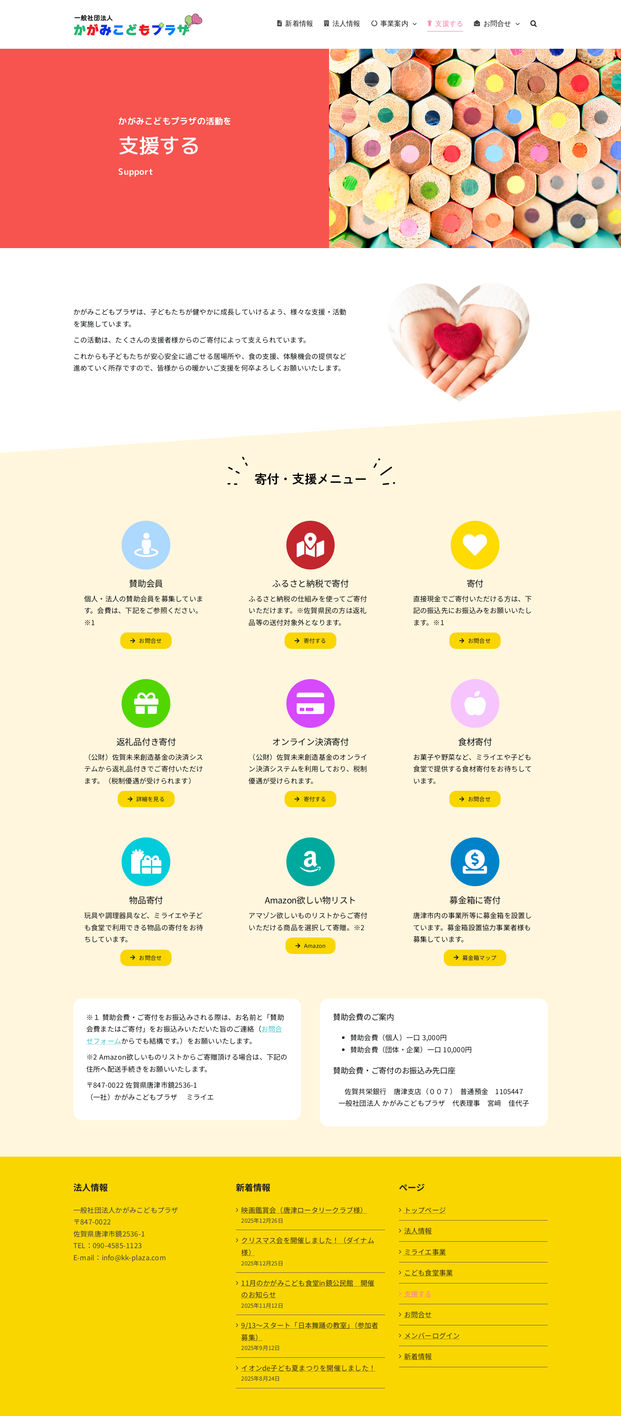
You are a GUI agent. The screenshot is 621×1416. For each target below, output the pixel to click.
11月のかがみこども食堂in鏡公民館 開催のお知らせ (307, 1289)
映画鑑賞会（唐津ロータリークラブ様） (304, 1210)
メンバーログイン (432, 1335)
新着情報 (418, 1356)
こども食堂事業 (428, 1272)
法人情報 (418, 1230)
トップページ (425, 1210)
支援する (418, 1293)
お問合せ (418, 1314)
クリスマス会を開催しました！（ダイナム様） (307, 1246)
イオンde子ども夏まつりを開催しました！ (308, 1368)
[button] (533, 23)
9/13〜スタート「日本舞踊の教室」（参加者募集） (309, 1331)
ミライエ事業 (425, 1251)
